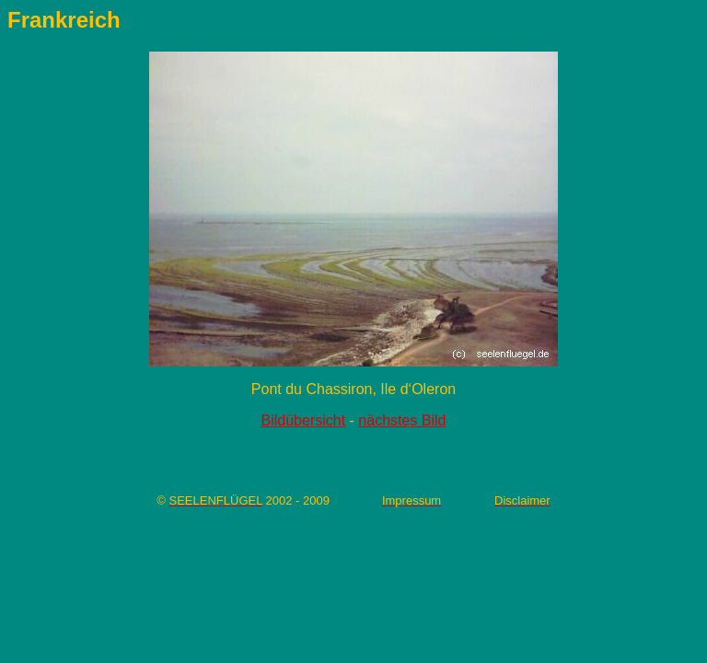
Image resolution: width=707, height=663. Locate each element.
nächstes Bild (402, 420)
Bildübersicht (303, 420)
